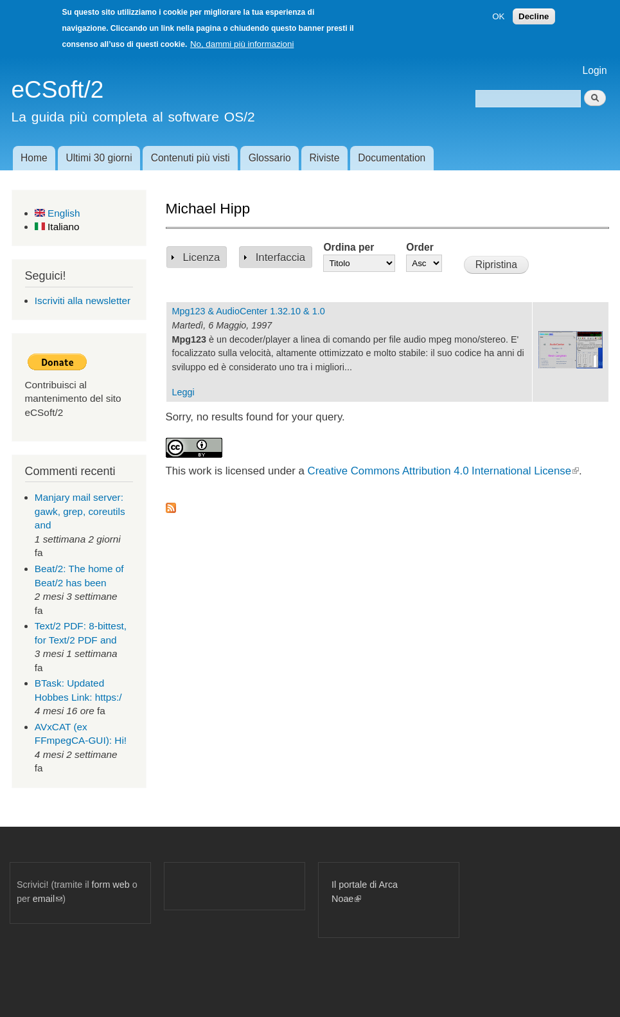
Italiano (57, 226)
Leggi (183, 392)
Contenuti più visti (190, 157)
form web (111, 884)
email (47, 899)
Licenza (201, 257)
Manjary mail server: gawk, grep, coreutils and (80, 511)
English (57, 213)
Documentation (391, 157)
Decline (533, 16)
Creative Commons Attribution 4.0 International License (443, 471)
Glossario (270, 157)
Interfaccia (280, 257)
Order (419, 247)
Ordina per (348, 247)
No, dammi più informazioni (242, 44)
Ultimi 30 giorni (99, 157)
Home (34, 157)
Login (595, 70)
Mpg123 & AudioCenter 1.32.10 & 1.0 (248, 311)
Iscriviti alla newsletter (82, 300)
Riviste (325, 157)
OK (498, 16)
